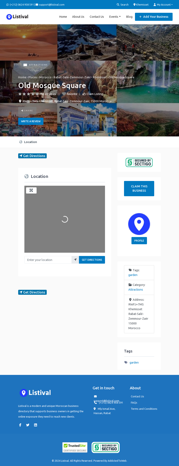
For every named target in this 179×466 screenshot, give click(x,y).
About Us (78, 16)
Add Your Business (153, 16)
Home (63, 16)
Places (32, 77)
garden (132, 275)
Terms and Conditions (144, 408)
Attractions (35, 65)
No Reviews (48, 93)
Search (123, 4)
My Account (162, 4)
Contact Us (97, 16)
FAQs (134, 402)
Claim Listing (95, 93)
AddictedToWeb (117, 460)
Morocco (45, 77)
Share (27, 110)
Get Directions (92, 259)
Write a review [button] (31, 121)
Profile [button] (139, 240)
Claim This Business (139, 188)
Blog (129, 16)
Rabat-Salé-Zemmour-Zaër (72, 77)
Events (113, 16)
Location (28, 142)
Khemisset (141, 4)
